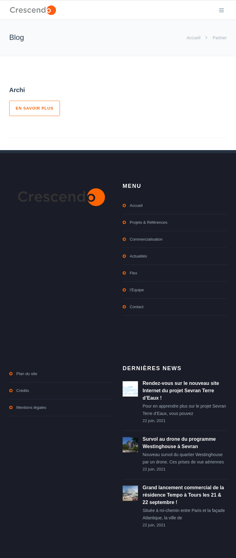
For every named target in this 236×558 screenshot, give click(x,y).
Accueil (193, 37)
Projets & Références (148, 222)
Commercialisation (146, 239)
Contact (137, 306)
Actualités (138, 256)
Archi (17, 90)
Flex (133, 273)
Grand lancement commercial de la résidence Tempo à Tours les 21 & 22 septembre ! (183, 495)
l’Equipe (137, 290)
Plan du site (26, 373)
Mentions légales (31, 407)
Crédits (22, 390)
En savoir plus (34, 108)
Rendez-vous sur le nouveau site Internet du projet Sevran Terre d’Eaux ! (181, 391)
